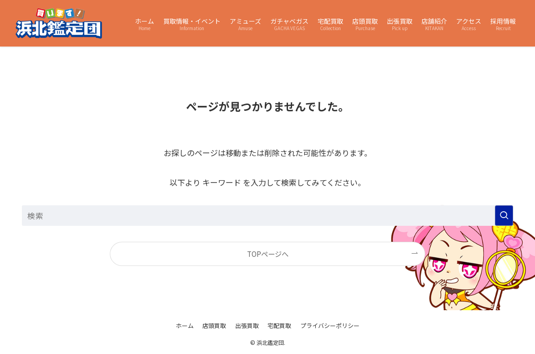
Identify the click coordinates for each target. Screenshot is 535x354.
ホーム (185, 325)
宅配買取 (279, 325)
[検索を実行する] (504, 215)
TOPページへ (267, 254)
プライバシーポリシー (330, 325)
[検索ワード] (267, 215)
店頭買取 (214, 325)
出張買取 (247, 325)
